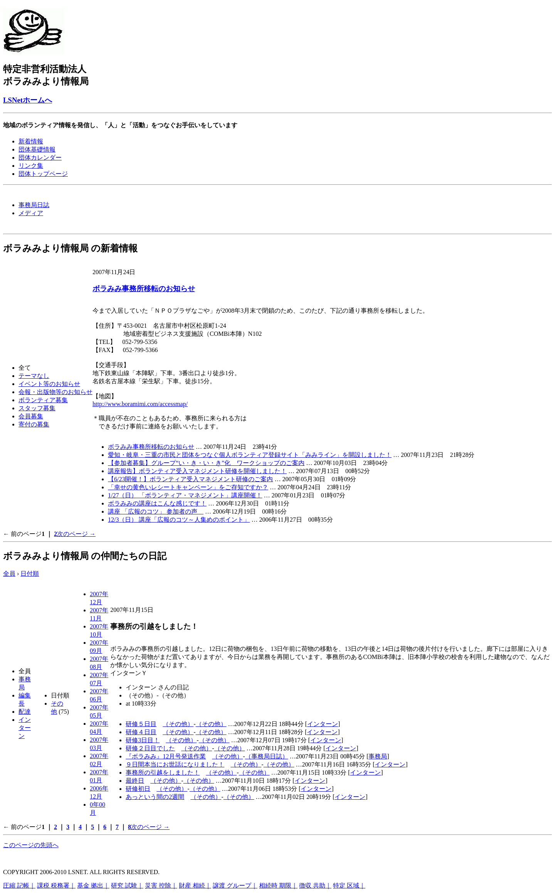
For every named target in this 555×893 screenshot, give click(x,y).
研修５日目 (141, 724)
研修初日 (138, 788)
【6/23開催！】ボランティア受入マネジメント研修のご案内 (190, 479)
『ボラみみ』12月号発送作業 (166, 756)
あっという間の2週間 (155, 797)
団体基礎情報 (37, 149)
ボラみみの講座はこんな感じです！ (157, 503)
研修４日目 (141, 732)
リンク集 (30, 165)
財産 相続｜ (195, 885)
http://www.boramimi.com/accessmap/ (140, 404)
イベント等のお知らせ (49, 384)
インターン (24, 727)
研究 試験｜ (127, 885)
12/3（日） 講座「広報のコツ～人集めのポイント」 (179, 519)
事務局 (377, 756)
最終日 (135, 780)
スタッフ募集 (37, 408)
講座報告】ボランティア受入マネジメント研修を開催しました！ (197, 471)
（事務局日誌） (266, 756)
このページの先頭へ (31, 845)
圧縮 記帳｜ (19, 885)
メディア (30, 213)
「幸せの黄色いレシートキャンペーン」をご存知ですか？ (188, 487)
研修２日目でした (150, 748)
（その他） (178, 724)
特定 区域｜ (349, 885)
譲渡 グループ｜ (235, 885)
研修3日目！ (143, 740)
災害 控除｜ (161, 885)
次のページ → (76, 534)
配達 (24, 711)
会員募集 (30, 416)
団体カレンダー (40, 157)
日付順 (29, 573)
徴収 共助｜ (315, 885)
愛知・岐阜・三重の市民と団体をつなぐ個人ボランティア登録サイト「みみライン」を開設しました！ (250, 455)
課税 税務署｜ (56, 885)
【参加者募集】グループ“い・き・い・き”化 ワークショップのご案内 (206, 463)
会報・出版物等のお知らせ (55, 392)
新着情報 (30, 141)
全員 (9, 573)
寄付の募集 (33, 424)
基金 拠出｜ (93, 885)
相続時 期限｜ (278, 885)
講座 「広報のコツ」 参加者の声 (156, 511)
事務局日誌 (33, 205)
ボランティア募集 (43, 400)
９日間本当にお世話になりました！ (175, 764)
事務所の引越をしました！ (163, 772)
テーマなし (33, 375)
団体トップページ (43, 173)
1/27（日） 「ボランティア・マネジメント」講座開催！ (185, 495)
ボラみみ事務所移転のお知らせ (143, 289)
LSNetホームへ (27, 100)
